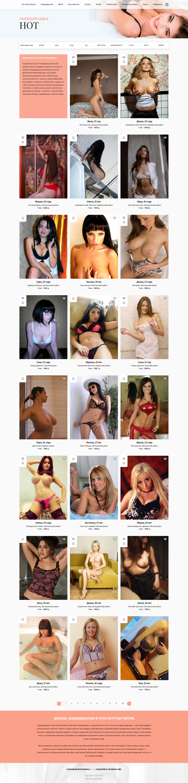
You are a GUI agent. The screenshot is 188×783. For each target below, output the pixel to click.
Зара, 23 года (43, 282)
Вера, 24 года (144, 201)
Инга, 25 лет (43, 603)
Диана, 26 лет (94, 603)
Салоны (87, 4)
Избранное (157, 4)
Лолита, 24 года (94, 683)
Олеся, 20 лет (144, 603)
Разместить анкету (130, 4)
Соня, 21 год (144, 362)
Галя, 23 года (43, 362)
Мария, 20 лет (144, 523)
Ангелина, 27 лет (94, 523)
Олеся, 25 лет (94, 201)
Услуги (131, 45)
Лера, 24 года (43, 442)
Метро (146, 45)
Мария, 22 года (43, 201)
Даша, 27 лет (43, 683)
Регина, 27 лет (93, 442)
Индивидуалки (47, 4)
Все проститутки (28, 4)
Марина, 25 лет (94, 362)
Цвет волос (101, 45)
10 (123, 703)
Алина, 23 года (43, 523)
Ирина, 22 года (144, 442)
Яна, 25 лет (144, 683)
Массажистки (73, 4)
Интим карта (112, 4)
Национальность (116, 45)
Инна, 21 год (93, 121)
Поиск (145, 4)
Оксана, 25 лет (94, 282)
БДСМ (60, 4)
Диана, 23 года (144, 121)
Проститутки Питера (94, 779)
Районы (161, 45)
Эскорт (98, 4)
